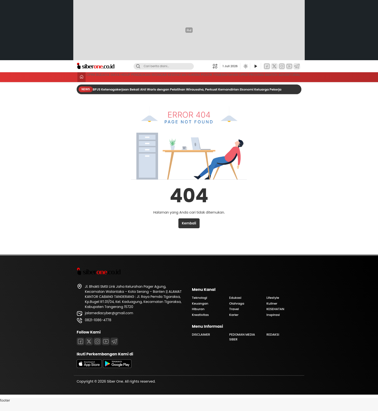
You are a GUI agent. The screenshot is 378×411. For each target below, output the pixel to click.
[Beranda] (81, 77)
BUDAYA (112, 76)
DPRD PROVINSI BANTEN (108, 85)
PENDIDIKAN (165, 76)
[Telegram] (296, 66)
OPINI (93, 76)
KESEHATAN (216, 76)
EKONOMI (190, 76)
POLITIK (260, 76)
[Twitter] (274, 66)
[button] (216, 66)
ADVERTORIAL (288, 85)
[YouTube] (289, 66)
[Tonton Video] (255, 66)
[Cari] (138, 66)
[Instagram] (281, 66)
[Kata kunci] (171, 66)
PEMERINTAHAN (287, 76)
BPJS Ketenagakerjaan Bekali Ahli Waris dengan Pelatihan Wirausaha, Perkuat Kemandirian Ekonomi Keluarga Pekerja (187, 97)
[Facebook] (266, 66)
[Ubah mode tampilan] (245, 66)
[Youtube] (106, 349)
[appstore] (89, 374)
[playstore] (117, 374)
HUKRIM (240, 76)
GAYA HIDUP (137, 76)
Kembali (189, 231)
